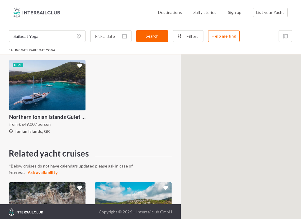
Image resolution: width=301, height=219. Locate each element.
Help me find (223, 35)
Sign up (234, 12)
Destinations (170, 12)
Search (152, 35)
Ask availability (42, 172)
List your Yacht (270, 12)
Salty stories (204, 12)
